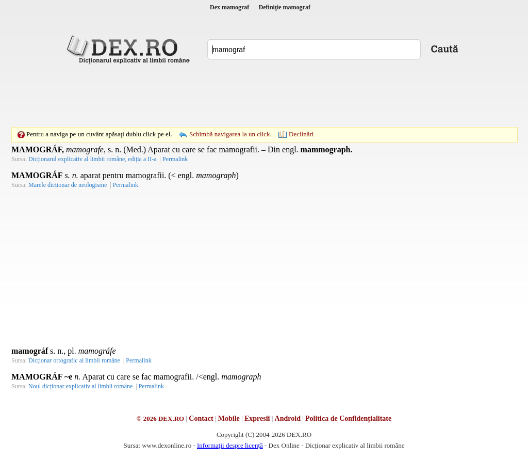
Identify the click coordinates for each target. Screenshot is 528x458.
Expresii (257, 418)
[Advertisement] (264, 95)
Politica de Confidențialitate (348, 418)
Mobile (229, 418)
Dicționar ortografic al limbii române (74, 360)
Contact (201, 418)
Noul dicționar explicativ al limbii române (80, 386)
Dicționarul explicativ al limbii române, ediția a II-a (92, 159)
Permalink (175, 159)
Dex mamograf (229, 7)
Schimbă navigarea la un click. (230, 134)
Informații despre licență (230, 445)
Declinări (301, 134)
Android (288, 418)
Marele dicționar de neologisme (67, 184)
